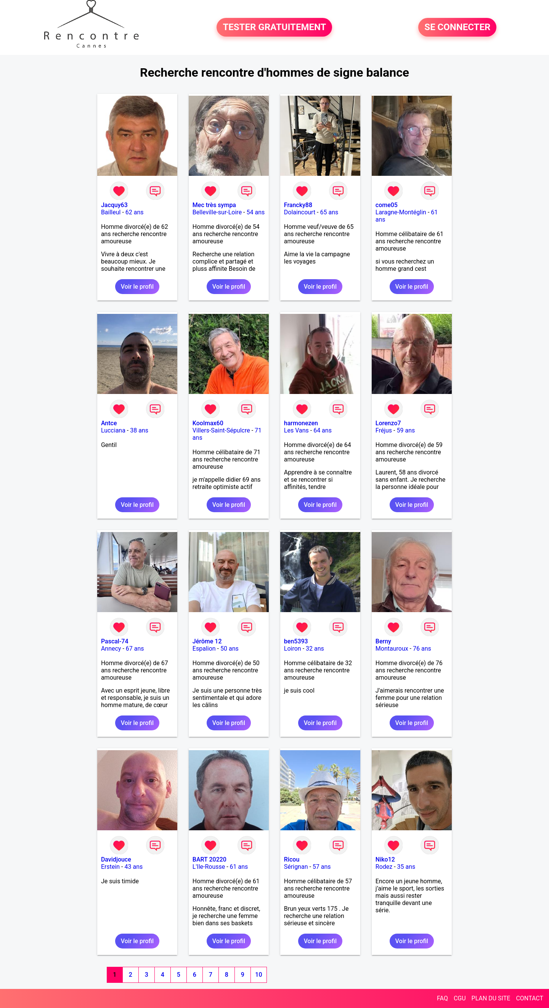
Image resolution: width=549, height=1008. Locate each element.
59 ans (405, 430)
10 (258, 974)
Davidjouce (116, 859)
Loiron (292, 648)
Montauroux (392, 648)
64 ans (322, 430)
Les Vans (296, 430)
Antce (109, 423)
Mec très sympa (214, 205)
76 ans (422, 648)
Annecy (111, 648)
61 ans (239, 866)
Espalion (204, 648)
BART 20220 (209, 859)
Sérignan (296, 866)
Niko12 (385, 859)
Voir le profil (137, 286)
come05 (387, 205)
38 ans (139, 430)
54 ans (255, 212)
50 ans (229, 648)
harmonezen (301, 423)
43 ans (133, 866)
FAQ (442, 998)
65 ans (329, 212)
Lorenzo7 (388, 423)
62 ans (134, 212)
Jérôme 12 (207, 641)
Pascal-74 (114, 641)
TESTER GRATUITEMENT (274, 27)
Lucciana (113, 430)
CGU (460, 998)
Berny (383, 641)
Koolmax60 (208, 423)
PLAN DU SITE (491, 998)
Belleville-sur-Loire (217, 212)
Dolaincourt (299, 212)
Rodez (384, 866)
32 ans (315, 648)
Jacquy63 (114, 205)
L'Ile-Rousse (209, 866)
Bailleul (111, 212)
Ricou (291, 859)
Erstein (110, 866)
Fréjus (384, 430)
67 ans (135, 648)
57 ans (322, 866)
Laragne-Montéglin (401, 212)
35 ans (406, 866)
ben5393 (296, 641)
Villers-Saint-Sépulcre (221, 430)
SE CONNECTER (457, 27)
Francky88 (298, 205)
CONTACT (529, 998)
